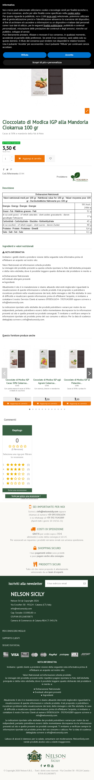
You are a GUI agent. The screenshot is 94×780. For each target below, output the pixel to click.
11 (61, 409)
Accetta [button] (69, 55)
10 (58, 409)
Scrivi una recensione (17, 490)
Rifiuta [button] (24, 55)
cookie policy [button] (74, 13)
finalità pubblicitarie (53, 25)
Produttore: (62, 176)
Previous (4, 373)
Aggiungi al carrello (29, 158)
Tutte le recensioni (29, 498)
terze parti (51, 16)
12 (64, 409)
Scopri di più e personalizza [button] (47, 62)
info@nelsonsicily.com (47, 511)
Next (89, 373)
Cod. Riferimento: (10, 173)
